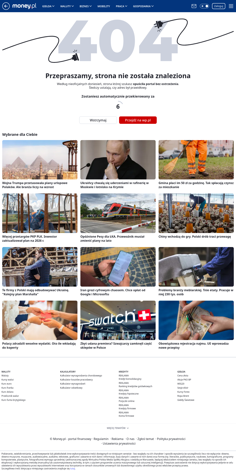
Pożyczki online (126, 401)
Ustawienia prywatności (118, 443)
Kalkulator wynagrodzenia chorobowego (81, 375)
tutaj (72, 468)
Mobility (104, 6)
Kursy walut (7, 379)
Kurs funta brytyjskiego (13, 400)
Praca (120, 6)
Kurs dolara (7, 391)
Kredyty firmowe (127, 408)
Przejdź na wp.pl (138, 120)
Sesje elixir (182, 387)
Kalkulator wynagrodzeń (72, 383)
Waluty (65, 6)
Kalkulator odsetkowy (71, 387)
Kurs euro (6, 383)
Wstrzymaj (98, 120)
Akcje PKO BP (184, 379)
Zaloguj (218, 6)
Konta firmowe (126, 415)
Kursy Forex (183, 391)
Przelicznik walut (10, 395)
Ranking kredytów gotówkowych (135, 386)
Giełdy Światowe (185, 400)
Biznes (84, 6)
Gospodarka (142, 6)
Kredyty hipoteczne (129, 393)
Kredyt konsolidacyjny (130, 378)
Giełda (46, 6)
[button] (204, 6)
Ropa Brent (183, 395)
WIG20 (180, 383)
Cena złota (182, 375)
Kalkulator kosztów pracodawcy (76, 379)
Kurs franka (7, 387)
